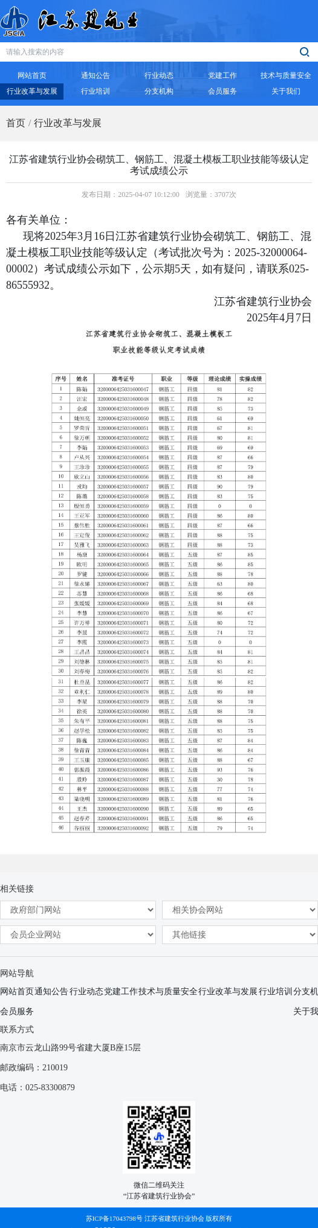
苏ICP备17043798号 (114, 1218)
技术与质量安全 (168, 991)
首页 (15, 123)
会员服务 (17, 1011)
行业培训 (276, 991)
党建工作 (121, 991)
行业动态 (86, 991)
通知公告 (51, 991)
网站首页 (17, 991)
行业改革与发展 (68, 123)
